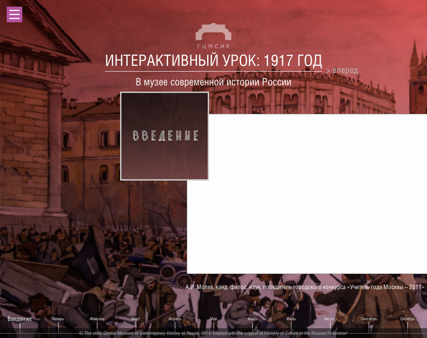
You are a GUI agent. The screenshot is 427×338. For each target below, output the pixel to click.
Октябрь (407, 318)
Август (329, 318)
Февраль (97, 318)
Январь (58, 318)
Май (213, 318)
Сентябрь (369, 318)
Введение (20, 318)
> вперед (342, 69)
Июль (291, 318)
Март (135, 318)
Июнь (252, 318)
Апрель (175, 318)
